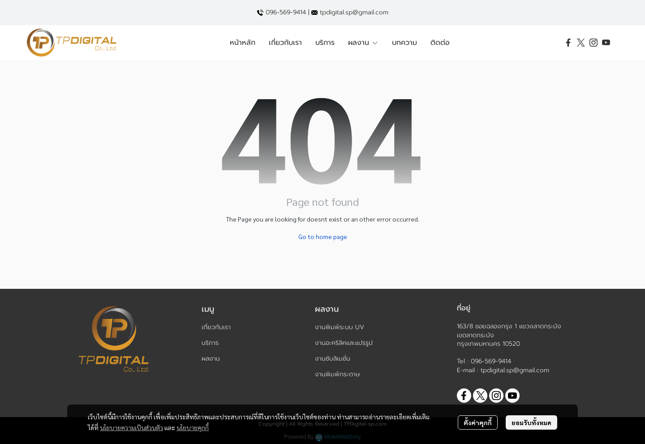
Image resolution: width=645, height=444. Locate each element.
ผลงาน (211, 358)
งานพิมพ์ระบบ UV (339, 327)
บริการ (210, 343)
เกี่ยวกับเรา (216, 327)
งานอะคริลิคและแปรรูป (344, 343)
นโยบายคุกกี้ (192, 427)
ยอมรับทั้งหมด (531, 422)
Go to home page (322, 236)
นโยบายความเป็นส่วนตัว (131, 427)
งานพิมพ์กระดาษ (337, 374)
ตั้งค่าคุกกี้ (478, 422)
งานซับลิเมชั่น (332, 358)
